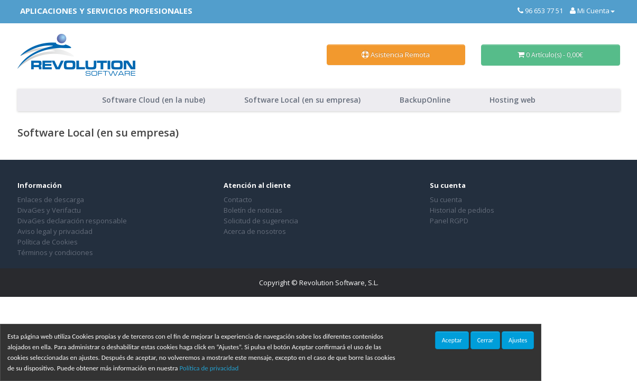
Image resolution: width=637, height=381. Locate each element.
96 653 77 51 (540, 10)
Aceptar (452, 340)
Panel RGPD (449, 220)
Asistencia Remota (396, 54)
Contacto (238, 199)
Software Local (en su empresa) (302, 100)
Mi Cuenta (592, 10)
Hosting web (513, 100)
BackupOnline (425, 100)
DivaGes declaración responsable (72, 220)
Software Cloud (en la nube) (153, 100)
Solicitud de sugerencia (261, 220)
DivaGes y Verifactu (49, 210)
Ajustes (518, 340)
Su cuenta (446, 199)
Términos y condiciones (55, 252)
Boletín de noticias (253, 210)
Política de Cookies (47, 242)
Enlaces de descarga (50, 199)
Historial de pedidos (462, 210)
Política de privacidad (208, 368)
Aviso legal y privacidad (55, 231)
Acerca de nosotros (255, 231)
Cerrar (485, 340)
